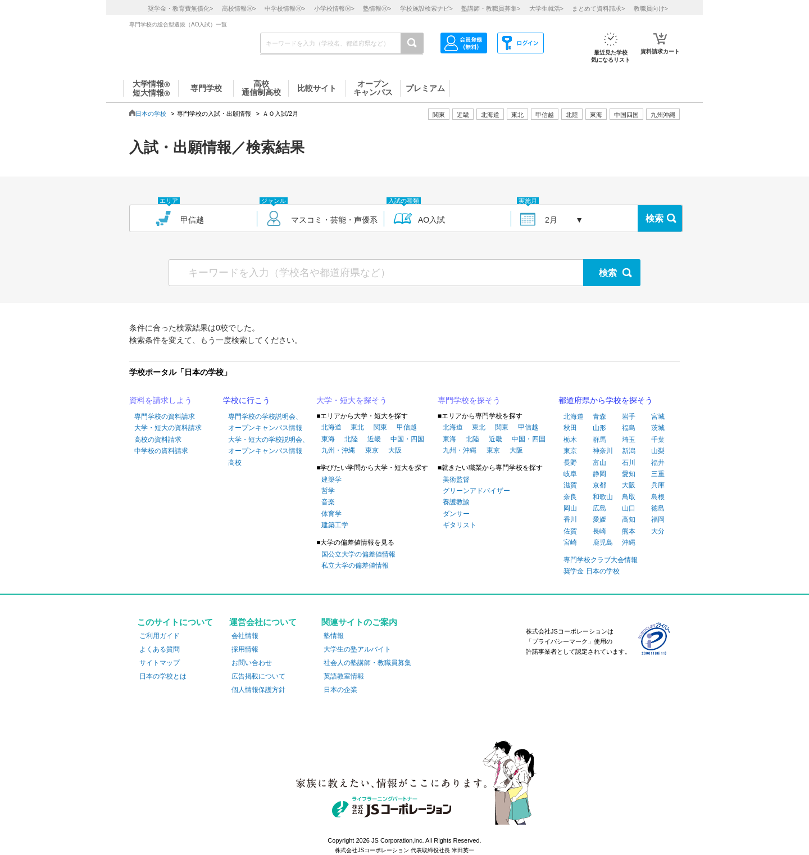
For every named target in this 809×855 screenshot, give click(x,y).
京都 (599, 485)
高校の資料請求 (157, 440)
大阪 (395, 450)
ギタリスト (459, 525)
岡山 (570, 508)
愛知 (628, 474)
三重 (658, 474)
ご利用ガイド (159, 636)
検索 (654, 218)
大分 (658, 531)
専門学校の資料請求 (164, 416)
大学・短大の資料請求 (168, 428)
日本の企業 (340, 690)
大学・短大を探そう (351, 400)
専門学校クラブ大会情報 (600, 560)
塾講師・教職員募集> (490, 8)
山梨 (658, 451)
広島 (599, 508)
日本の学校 (150, 113)
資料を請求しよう (160, 400)
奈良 (570, 497)
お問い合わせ (251, 663)
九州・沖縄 (338, 450)
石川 (628, 463)
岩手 (628, 416)
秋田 (570, 428)
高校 (235, 463)
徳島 (658, 508)
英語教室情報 (344, 676)
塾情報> (377, 8)
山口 (628, 508)
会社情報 (244, 636)
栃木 (570, 440)
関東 (380, 427)
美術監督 (456, 479)
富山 (599, 463)
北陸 (351, 439)
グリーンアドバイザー (476, 491)
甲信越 (407, 427)
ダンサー (456, 514)
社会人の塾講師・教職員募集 (367, 663)
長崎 (599, 531)
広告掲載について (258, 676)
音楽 (328, 502)
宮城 (658, 416)
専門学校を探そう (469, 400)
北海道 (490, 114)
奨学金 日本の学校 (591, 571)
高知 (628, 519)
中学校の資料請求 (161, 451)
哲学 (328, 491)
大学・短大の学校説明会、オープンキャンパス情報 (268, 445)
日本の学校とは (163, 676)
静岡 (599, 474)
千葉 (658, 440)
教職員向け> (651, 8)
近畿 (374, 439)
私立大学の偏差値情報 (355, 565)
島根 (658, 497)
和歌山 (603, 497)
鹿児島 (603, 542)
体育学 (331, 514)
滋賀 (570, 485)
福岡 (658, 519)
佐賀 (570, 531)
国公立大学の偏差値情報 (358, 554)
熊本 (628, 531)
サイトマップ (159, 663)
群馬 (599, 440)
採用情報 (244, 649)
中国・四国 (407, 439)
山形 (599, 428)
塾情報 (334, 636)
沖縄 (628, 542)
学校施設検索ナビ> (426, 8)
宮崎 (570, 542)
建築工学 (334, 525)
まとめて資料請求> (598, 8)
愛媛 (599, 519)
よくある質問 (159, 649)
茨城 (658, 428)
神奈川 (603, 451)
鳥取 (628, 497)
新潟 (628, 451)
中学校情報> (285, 8)
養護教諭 (456, 502)
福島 (628, 428)
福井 (658, 463)
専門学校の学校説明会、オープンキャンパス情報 (265, 422)
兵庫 (658, 485)
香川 (570, 519)
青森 (599, 416)
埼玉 (628, 440)
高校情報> (239, 8)
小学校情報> (334, 8)
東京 (372, 450)
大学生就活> (546, 8)
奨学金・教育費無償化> (180, 8)
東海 (328, 439)
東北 (357, 427)
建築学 (331, 479)
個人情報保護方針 (258, 690)
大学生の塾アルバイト (357, 649)
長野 (570, 463)
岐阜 (570, 474)
